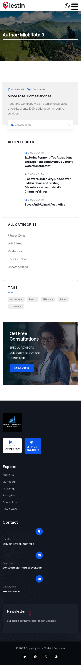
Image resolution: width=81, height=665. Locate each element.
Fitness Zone (16, 235)
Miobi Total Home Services (29, 96)
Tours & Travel (18, 259)
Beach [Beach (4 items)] (32, 299)
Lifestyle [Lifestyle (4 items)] (48, 299)
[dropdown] (74, 5)
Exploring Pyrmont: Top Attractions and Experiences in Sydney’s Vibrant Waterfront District (49, 162)
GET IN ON (10, 445)
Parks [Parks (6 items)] (63, 299)
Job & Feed (15, 243)
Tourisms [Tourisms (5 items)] (16, 306)
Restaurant (15, 251)
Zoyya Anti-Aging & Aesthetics (45, 204)
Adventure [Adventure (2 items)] (16, 299)
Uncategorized (23, 124)
